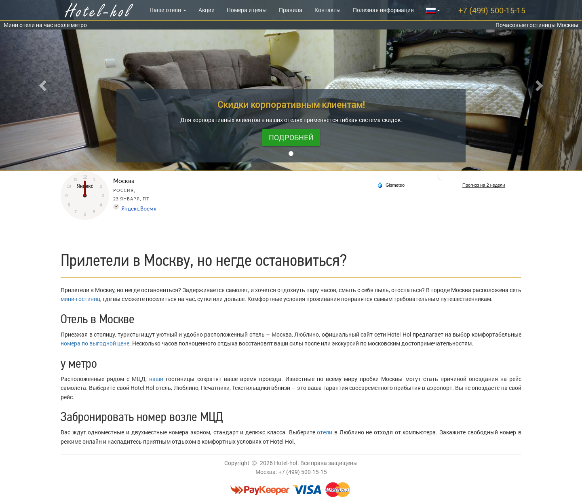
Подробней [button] (291, 137)
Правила (290, 10)
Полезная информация (383, 10)
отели (324, 432)
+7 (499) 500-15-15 (491, 10)
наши (156, 379)
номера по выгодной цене (95, 343)
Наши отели (168, 10)
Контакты (327, 10)
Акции (206, 10)
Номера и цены (247, 10)
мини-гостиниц (80, 299)
